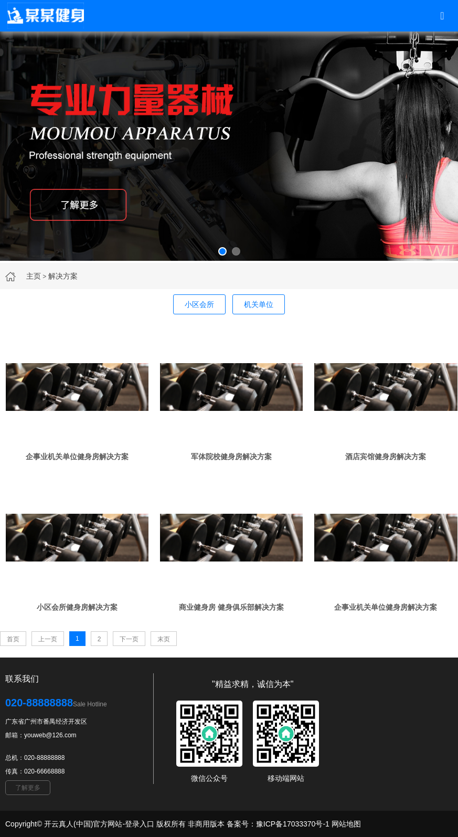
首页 (13, 639)
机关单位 (258, 304)
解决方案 (63, 276)
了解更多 (27, 787)
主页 (33, 276)
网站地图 (346, 824)
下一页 (129, 639)
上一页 (47, 639)
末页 (163, 639)
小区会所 (199, 304)
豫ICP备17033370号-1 (292, 824)
